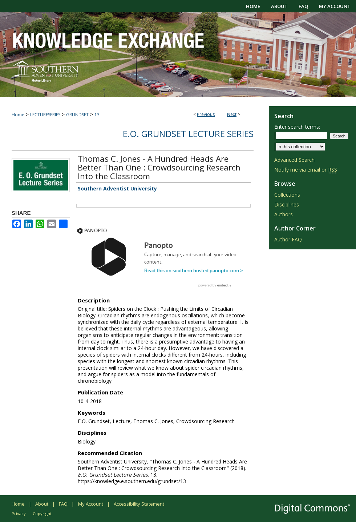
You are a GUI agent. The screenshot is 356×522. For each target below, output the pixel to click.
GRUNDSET (77, 115)
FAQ (63, 504)
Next (231, 114)
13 (97, 115)
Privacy (19, 513)
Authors (283, 214)
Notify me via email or (305, 169)
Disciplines (286, 204)
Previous (206, 114)
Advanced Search (294, 159)
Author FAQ (288, 239)
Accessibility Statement (139, 504)
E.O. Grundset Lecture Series (188, 134)
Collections (287, 194)
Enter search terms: (297, 126)
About (41, 504)
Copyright (42, 513)
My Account (90, 504)
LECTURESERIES (45, 115)
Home (18, 115)
